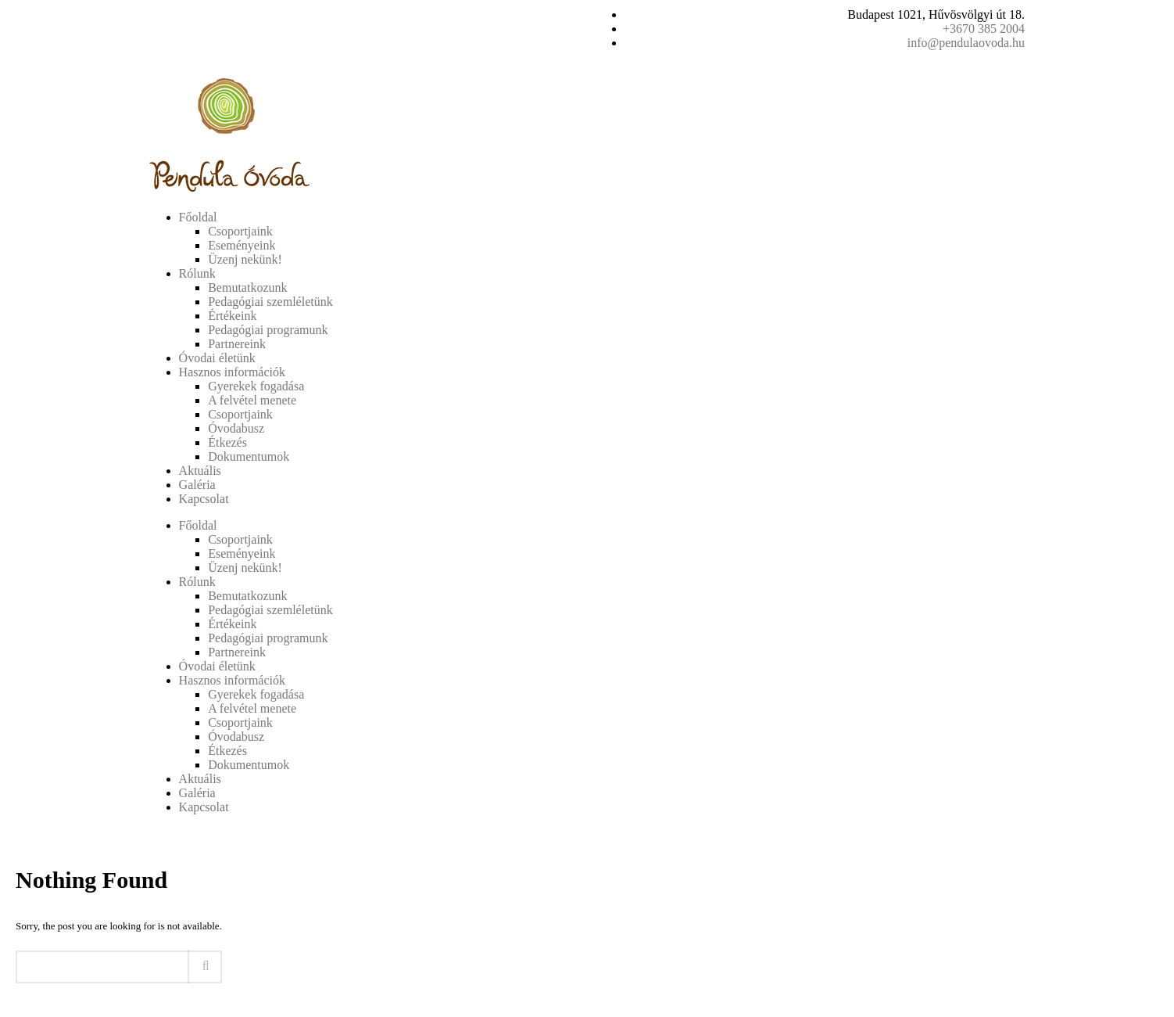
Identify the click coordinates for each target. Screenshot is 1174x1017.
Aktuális (200, 470)
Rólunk (197, 273)
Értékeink (232, 315)
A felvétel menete (252, 400)
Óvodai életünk (217, 358)
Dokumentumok (248, 456)
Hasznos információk (232, 372)
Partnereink (237, 343)
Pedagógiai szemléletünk (270, 301)
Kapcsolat (204, 498)
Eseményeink (241, 245)
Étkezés (227, 442)
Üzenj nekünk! (245, 259)
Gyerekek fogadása (256, 386)
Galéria (197, 484)
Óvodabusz (236, 428)
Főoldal (198, 217)
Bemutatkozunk (247, 287)
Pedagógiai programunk (268, 329)
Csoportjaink (240, 231)
